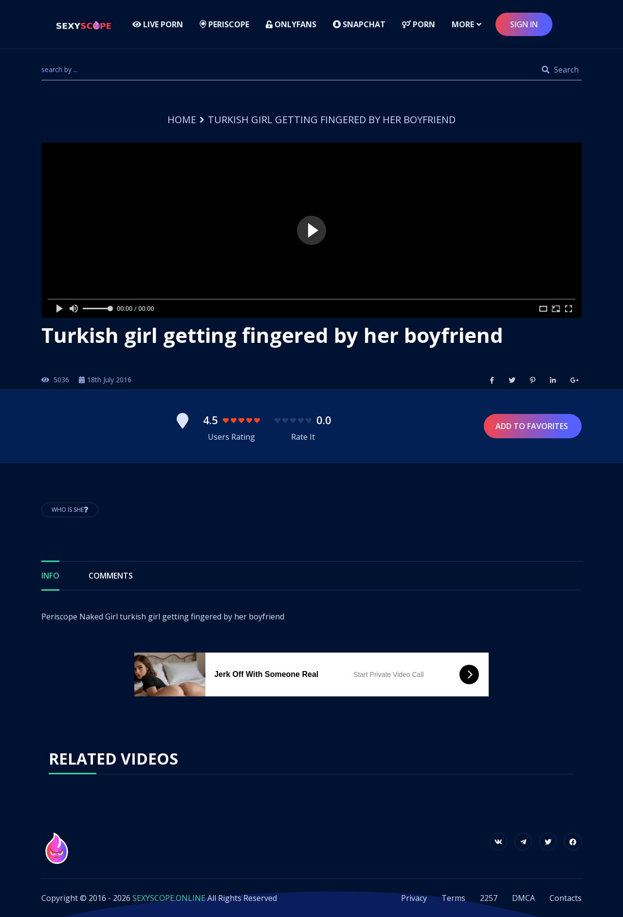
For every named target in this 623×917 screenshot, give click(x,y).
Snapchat (359, 24)
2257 (488, 898)
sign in (524, 24)
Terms (453, 898)
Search (560, 69)
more (463, 24)
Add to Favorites (532, 426)
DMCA (523, 898)
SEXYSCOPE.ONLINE (168, 898)
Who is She (70, 509)
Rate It (303, 436)
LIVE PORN (157, 24)
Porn (418, 24)
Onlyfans (291, 24)
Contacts (566, 898)
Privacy (414, 898)
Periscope (224, 24)
